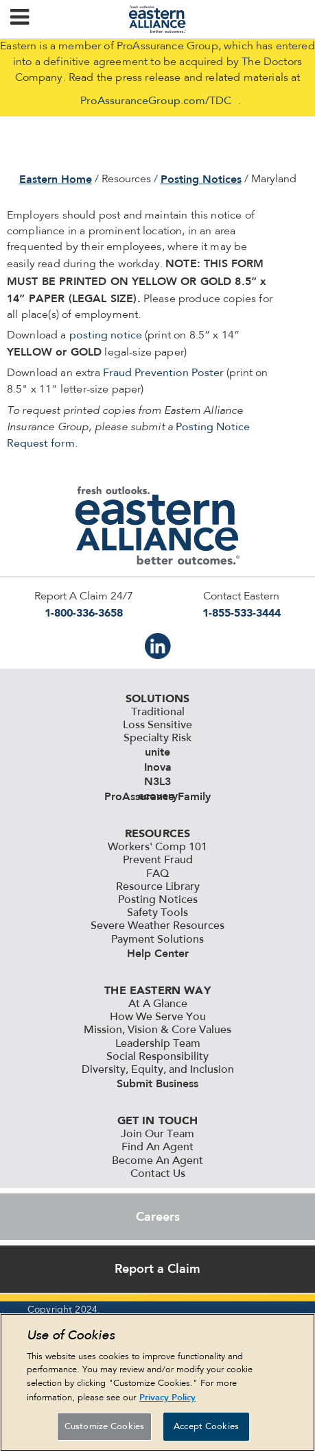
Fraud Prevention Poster (163, 373)
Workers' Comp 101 (157, 847)
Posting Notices (201, 179)
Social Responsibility (157, 1057)
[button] (19, 19)
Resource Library (158, 887)
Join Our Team (157, 1134)
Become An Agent (157, 1161)
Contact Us (157, 1174)
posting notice (105, 335)
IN (158, 646)
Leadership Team (157, 1044)
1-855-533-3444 (241, 612)
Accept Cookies (206, 1431)
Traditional (158, 712)
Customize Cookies (104, 1431)
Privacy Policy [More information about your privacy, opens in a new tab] (167, 1402)
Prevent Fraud (158, 860)
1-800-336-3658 (84, 612)
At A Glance (157, 1004)
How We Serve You (158, 1017)
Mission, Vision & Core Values (157, 1030)
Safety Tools (157, 913)
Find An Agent (157, 1147)
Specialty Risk (157, 738)
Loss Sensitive (157, 725)
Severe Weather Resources (157, 926)
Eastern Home (55, 179)
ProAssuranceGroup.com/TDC (155, 101)
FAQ (157, 874)
